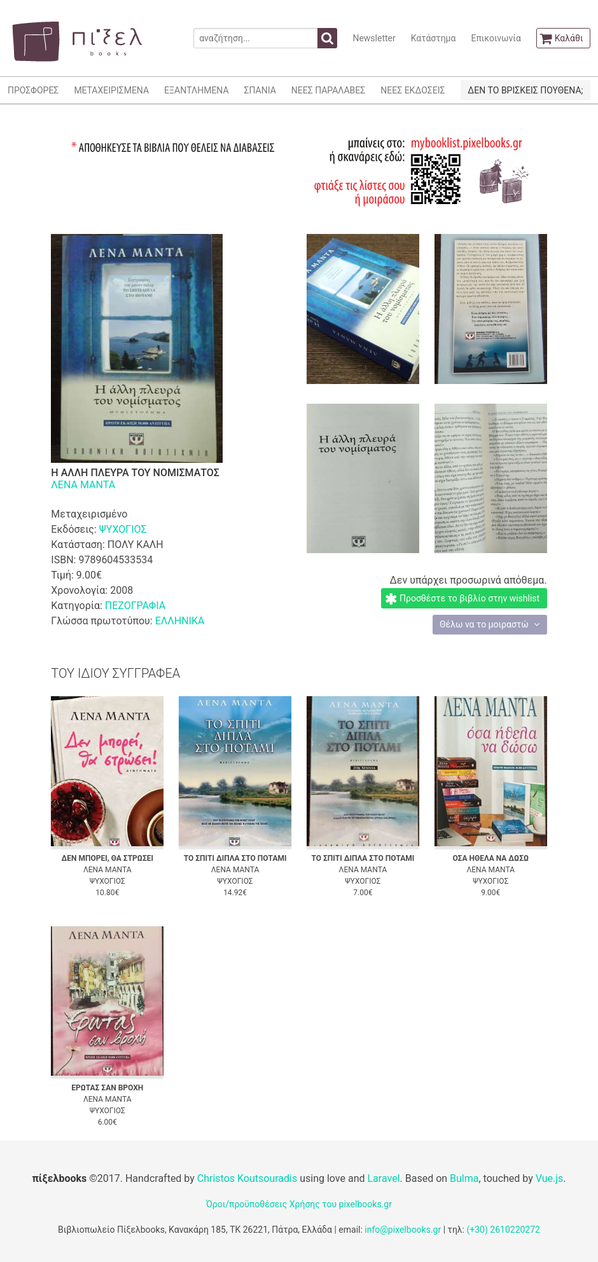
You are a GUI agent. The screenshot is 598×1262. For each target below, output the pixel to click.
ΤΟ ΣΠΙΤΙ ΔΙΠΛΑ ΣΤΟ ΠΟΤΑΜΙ (235, 858)
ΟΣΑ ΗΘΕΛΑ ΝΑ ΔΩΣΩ (490, 858)
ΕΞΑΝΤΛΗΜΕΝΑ (196, 90)
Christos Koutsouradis (247, 1178)
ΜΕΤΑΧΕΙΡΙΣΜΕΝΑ (111, 90)
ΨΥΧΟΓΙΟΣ (123, 529)
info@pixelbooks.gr (403, 1229)
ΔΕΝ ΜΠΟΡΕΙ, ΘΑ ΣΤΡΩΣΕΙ (107, 858)
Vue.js (550, 1178)
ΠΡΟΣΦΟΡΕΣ (33, 90)
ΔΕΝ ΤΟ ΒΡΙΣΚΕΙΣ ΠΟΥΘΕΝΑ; (525, 90)
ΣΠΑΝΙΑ (260, 90)
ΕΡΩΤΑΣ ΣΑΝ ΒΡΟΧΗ (107, 1087)
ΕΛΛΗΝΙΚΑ (180, 621)
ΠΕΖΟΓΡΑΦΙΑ (135, 606)
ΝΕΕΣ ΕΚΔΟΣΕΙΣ (412, 90)
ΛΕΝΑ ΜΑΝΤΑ (83, 485)
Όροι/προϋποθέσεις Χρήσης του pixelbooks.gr (299, 1204)
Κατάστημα (433, 38)
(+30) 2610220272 (503, 1229)
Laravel (383, 1178)
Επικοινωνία (495, 38)
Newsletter (373, 38)
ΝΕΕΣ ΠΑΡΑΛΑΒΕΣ (328, 90)
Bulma (464, 1178)
